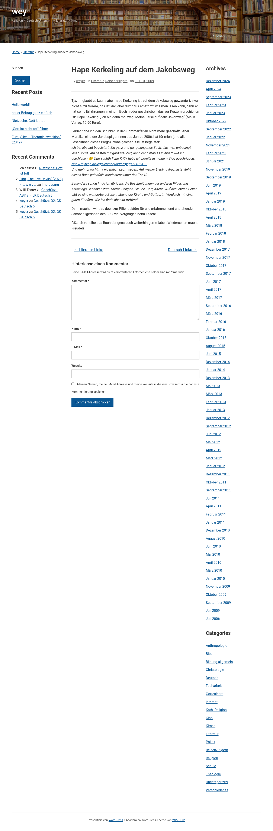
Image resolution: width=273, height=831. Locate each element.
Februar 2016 (216, 322)
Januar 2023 (215, 113)
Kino (209, 718)
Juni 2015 (213, 354)
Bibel (209, 654)
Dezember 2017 (218, 249)
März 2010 (214, 570)
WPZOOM (178, 820)
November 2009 (218, 586)
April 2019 (213, 193)
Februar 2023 (216, 105)
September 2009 (218, 603)
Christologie (215, 670)
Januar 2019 (215, 201)
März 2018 (214, 225)
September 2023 (218, 97)
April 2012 (213, 450)
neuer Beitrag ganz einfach (32, 113)
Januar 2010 (215, 579)
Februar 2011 (216, 514)
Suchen (17, 68)
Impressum (50, 185)
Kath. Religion (216, 710)
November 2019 (218, 169)
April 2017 (213, 290)
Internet (212, 702)
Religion (212, 758)
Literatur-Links (88, 249)
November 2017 (218, 258)
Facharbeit (214, 686)
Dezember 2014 (218, 362)
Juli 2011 (213, 498)
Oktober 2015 (216, 338)
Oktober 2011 (216, 482)
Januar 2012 (215, 466)
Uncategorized (217, 782)
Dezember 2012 (218, 418)
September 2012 (218, 426)
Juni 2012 (213, 434)
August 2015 (215, 346)
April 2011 (213, 506)
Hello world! (21, 105)
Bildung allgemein (219, 662)
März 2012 (214, 458)
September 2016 (218, 306)
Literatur (28, 52)
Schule (211, 766)
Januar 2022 (215, 137)
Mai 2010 (213, 554)
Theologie (213, 774)
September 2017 (218, 274)
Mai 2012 (213, 442)
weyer (23, 201)
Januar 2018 (215, 242)
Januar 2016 (215, 330)
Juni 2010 (213, 546)
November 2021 (218, 145)
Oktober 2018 (216, 209)
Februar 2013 (216, 402)
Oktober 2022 (216, 121)
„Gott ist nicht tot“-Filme (30, 129)
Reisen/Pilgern (116, 81)
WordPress (116, 820)
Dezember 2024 (218, 81)
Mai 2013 (213, 386)
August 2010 (215, 538)
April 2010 (213, 563)
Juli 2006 (213, 619)
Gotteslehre (214, 694)
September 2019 (218, 177)
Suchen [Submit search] (256, 36)
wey (19, 11)
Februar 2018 (216, 233)
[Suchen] (232, 36)
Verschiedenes (217, 790)
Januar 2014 (215, 370)
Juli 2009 (213, 611)
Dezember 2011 (218, 474)
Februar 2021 (216, 153)
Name (76, 335)
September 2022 (218, 129)
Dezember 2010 (218, 530)
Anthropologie (216, 646)
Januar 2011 (215, 522)
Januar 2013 (215, 410)
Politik (210, 742)
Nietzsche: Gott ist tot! (28, 121)
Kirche (210, 726)
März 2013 (214, 394)
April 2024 (213, 89)
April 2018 (213, 217)
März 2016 (214, 314)
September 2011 (218, 490)
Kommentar (80, 281)
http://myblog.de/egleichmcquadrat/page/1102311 (109, 164)
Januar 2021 (215, 161)
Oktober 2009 (216, 595)
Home (16, 52)
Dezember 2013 (218, 378)
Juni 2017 (213, 282)
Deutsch (212, 678)
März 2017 (214, 298)
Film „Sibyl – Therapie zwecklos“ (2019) (36, 140)
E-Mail (76, 354)
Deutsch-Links (182, 249)
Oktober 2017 (216, 266)
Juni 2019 (213, 185)
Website (76, 372)
